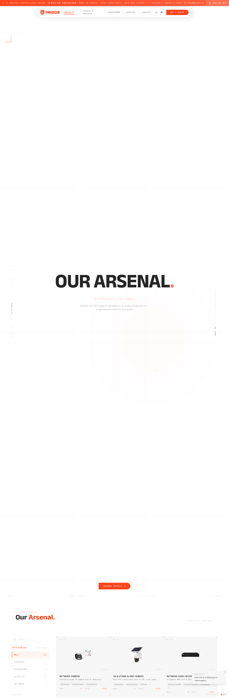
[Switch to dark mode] (161, 12)
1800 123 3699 (218, 3)
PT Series (144, 684)
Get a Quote (177, 12)
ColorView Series (77, 684)
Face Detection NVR (190, 684)
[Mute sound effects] (156, 12)
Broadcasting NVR (174, 684)
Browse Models (114, 589)
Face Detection (92, 684)
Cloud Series (118, 684)
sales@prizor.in (194, 3)
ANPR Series (65, 684)
